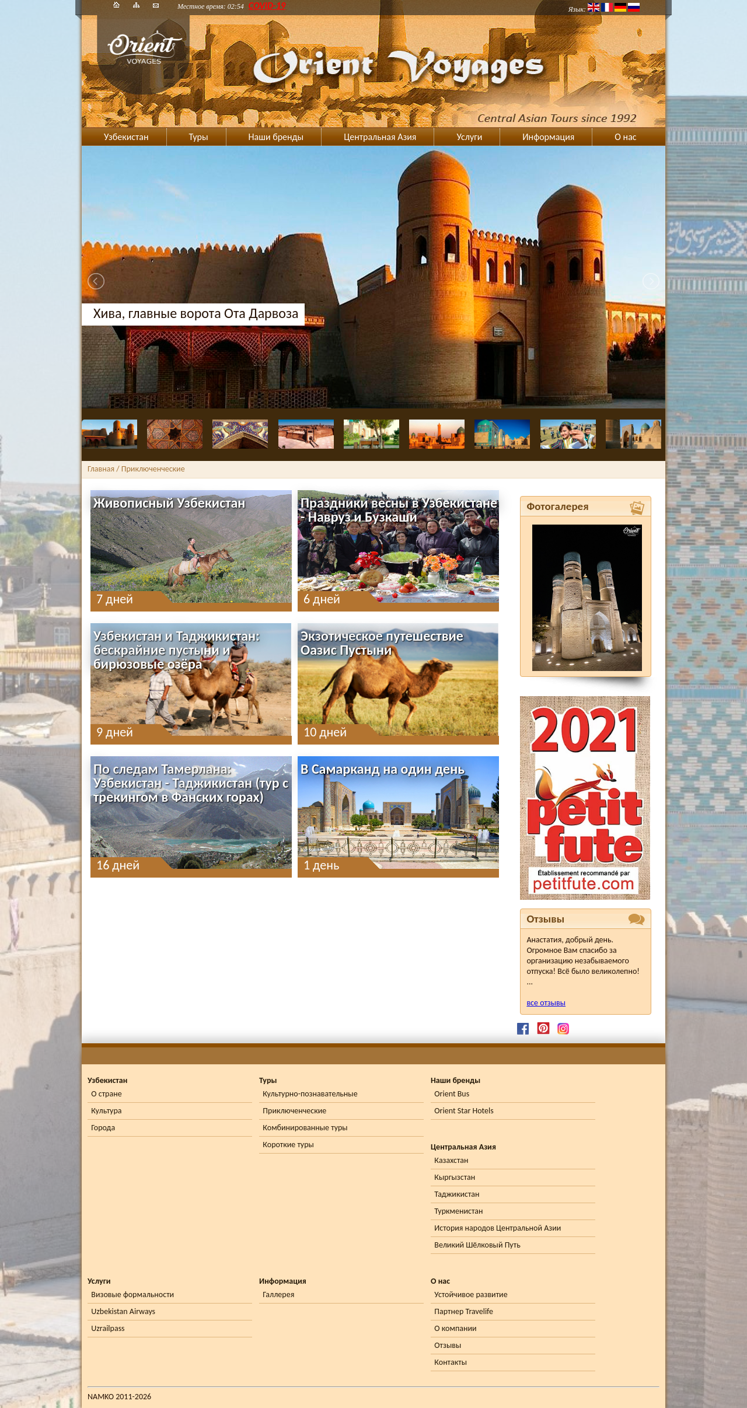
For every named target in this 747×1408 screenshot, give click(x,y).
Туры (198, 136)
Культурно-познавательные (310, 1094)
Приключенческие (294, 1111)
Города (103, 1128)
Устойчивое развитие (470, 1294)
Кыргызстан (454, 1177)
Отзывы (447, 1345)
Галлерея (278, 1294)
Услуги (469, 136)
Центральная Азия (380, 136)
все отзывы (546, 1003)
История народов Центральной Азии (497, 1228)
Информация (548, 136)
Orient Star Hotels (463, 1111)
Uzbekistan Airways (123, 1311)
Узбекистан (126, 136)
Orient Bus (451, 1094)
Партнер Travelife (463, 1311)
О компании (455, 1328)
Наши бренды (276, 136)
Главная (101, 469)
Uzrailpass (107, 1328)
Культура (106, 1111)
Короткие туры (288, 1145)
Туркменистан (458, 1211)
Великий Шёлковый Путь (477, 1245)
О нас (625, 136)
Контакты (450, 1362)
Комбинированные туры (305, 1128)
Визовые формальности (132, 1294)
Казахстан (451, 1160)
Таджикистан (456, 1194)
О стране (106, 1094)
